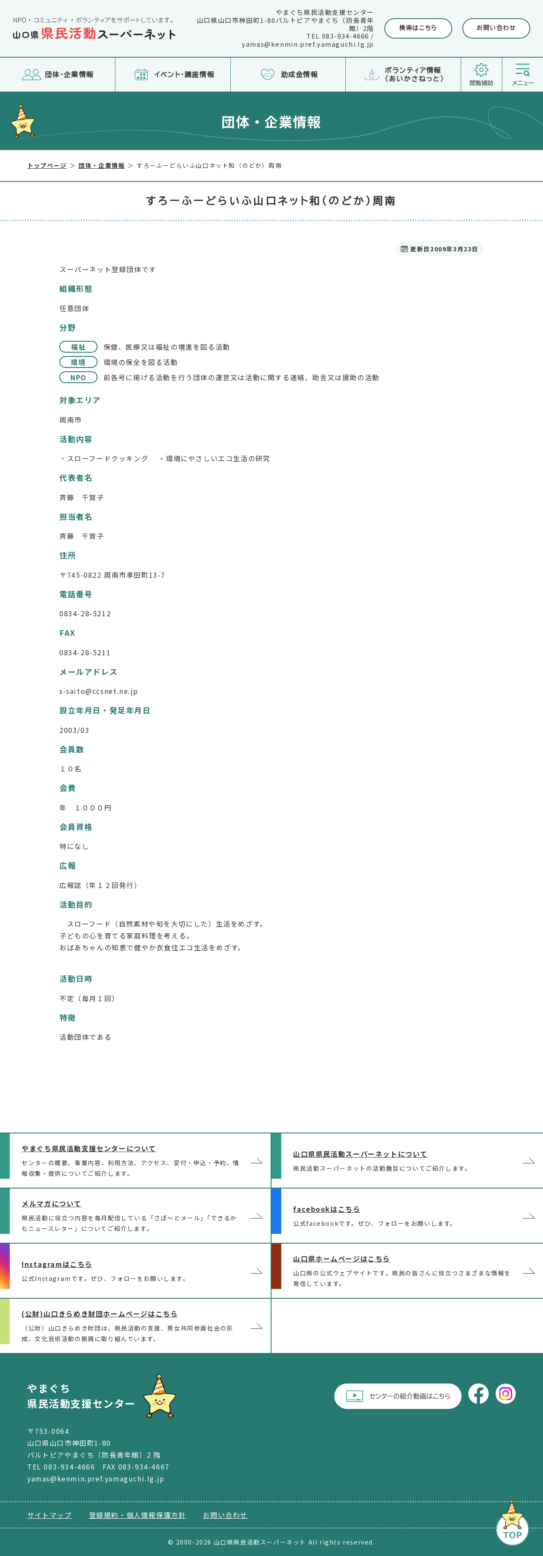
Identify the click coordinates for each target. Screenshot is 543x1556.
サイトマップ (49, 1515)
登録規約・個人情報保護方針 (137, 1515)
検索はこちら (418, 28)
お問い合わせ (496, 28)
